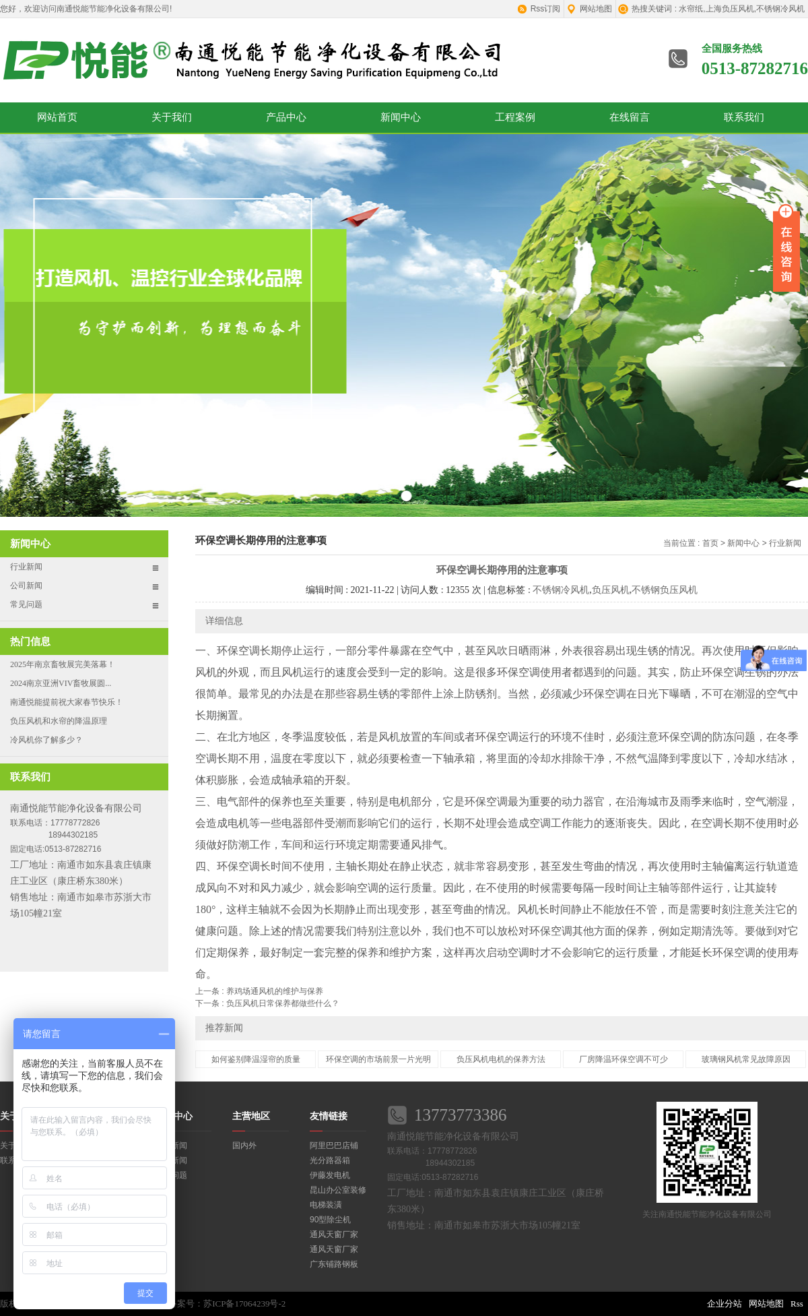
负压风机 (611, 590)
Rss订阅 (546, 8)
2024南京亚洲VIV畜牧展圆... (60, 683)
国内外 (244, 1145)
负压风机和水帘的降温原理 (58, 721)
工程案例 (515, 117)
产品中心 (286, 117)
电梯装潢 (326, 1205)
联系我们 (744, 117)
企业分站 (724, 1303)
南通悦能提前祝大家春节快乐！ (66, 702)
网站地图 (596, 8)
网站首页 (57, 117)
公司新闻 (26, 585)
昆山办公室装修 (338, 1190)
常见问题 (26, 604)
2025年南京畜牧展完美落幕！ (62, 664)
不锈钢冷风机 (561, 590)
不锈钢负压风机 (665, 590)
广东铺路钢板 (334, 1264)
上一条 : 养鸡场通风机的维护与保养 (259, 991)
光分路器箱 (330, 1160)
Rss (796, 1303)
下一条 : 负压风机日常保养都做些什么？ (267, 1003)
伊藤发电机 (330, 1175)
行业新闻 (26, 566)
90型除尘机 (330, 1219)
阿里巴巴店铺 (334, 1145)
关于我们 (172, 117)
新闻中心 (400, 117)
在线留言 (629, 117)
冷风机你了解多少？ (46, 740)
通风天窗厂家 (334, 1234)
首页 (710, 543)
